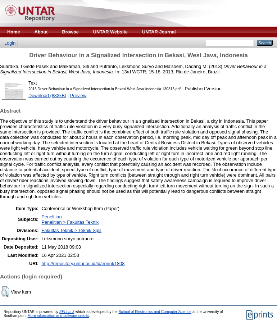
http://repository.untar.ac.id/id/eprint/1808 (82, 263)
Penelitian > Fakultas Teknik (70, 222)
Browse (70, 32)
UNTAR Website (110, 32)
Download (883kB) (47, 95)
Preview (78, 95)
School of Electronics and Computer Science (155, 312)
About (41, 32)
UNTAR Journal (159, 32)
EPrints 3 (66, 312)
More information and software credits (58, 316)
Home (13, 32)
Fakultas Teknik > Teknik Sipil (71, 230)
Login (9, 43)
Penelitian (51, 216)
